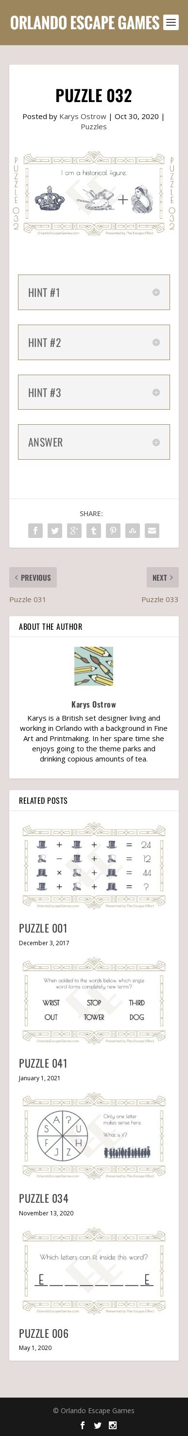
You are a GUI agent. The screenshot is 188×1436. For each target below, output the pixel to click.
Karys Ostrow (82, 116)
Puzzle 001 (43, 927)
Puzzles (94, 126)
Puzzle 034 (43, 1198)
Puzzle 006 (43, 1333)
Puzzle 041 (43, 1063)
